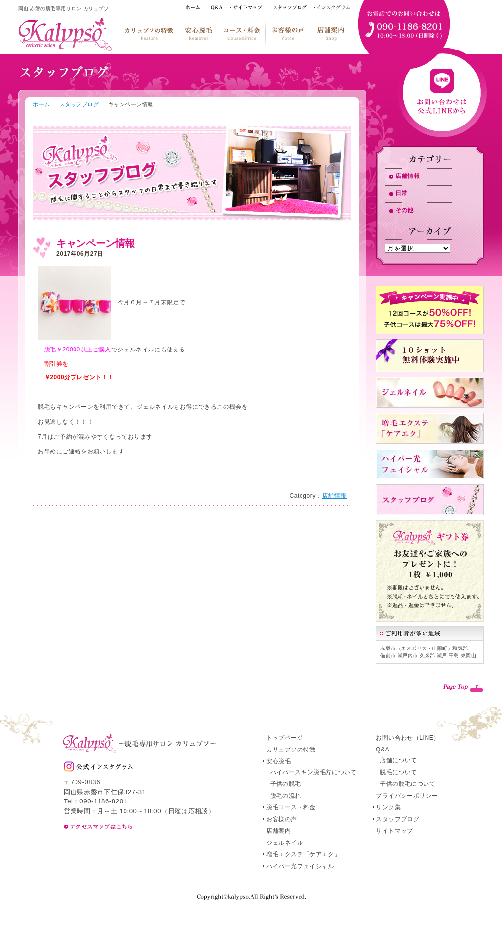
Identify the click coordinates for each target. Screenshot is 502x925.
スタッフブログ (79, 104)
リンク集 (388, 807)
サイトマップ (394, 830)
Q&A (382, 749)
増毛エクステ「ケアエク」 (303, 854)
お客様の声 (288, 32)
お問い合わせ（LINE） (408, 737)
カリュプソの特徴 (149, 32)
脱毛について (398, 772)
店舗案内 (331, 32)
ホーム (41, 104)
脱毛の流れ (285, 795)
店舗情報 (334, 495)
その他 (404, 210)
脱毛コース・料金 (242, 32)
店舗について (398, 760)
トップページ (284, 737)
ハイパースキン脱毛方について (313, 772)
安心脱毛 (198, 32)
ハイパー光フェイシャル (300, 866)
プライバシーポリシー (407, 795)
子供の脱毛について (407, 783)
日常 (401, 193)
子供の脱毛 (285, 783)
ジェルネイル (284, 842)
